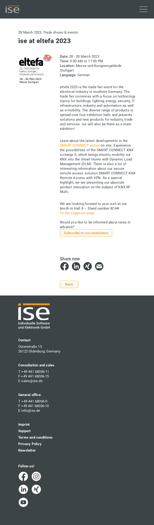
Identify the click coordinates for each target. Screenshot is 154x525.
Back (69, 284)
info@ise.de (30, 411)
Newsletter (27, 450)
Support (24, 431)
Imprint (24, 424)
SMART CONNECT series (80, 145)
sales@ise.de (31, 381)
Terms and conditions (35, 437)
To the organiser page (77, 213)
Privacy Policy (30, 444)
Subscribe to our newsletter (86, 233)
